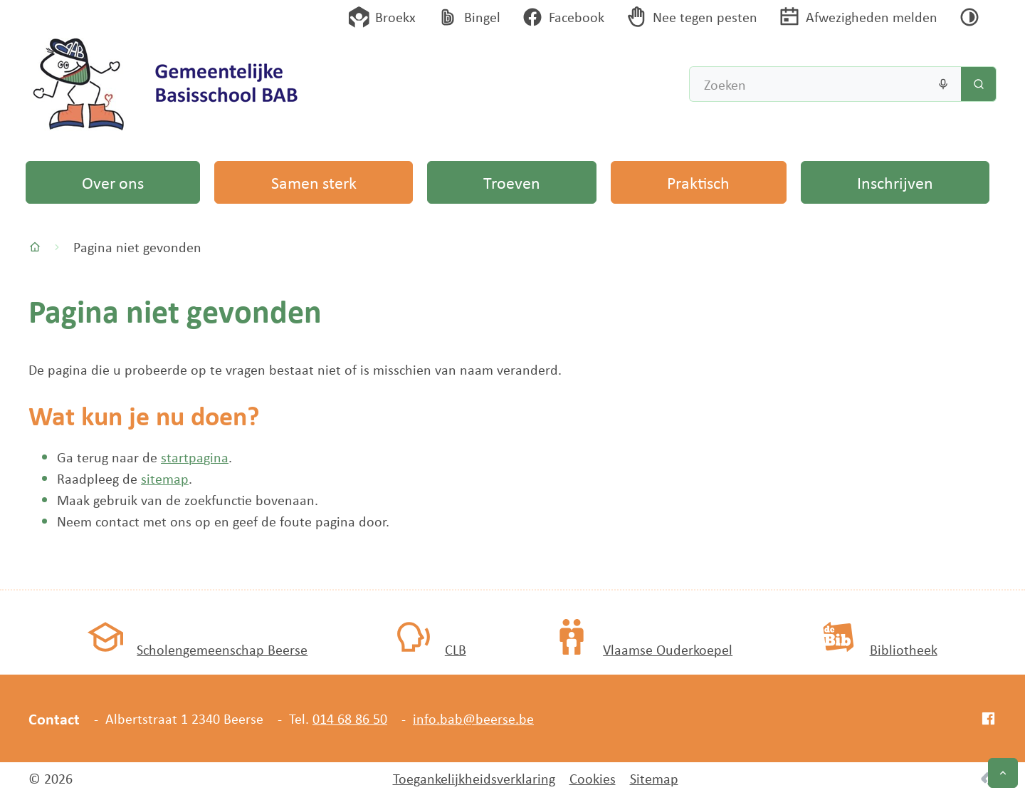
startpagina (194, 457)
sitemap (165, 478)
